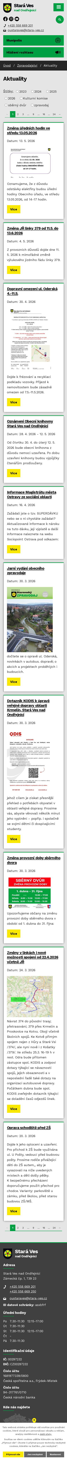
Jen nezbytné (35, 1454)
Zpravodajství (27, 65)
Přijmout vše (13, 1454)
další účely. (46, 1434)
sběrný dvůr (17, 105)
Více (13, 209)
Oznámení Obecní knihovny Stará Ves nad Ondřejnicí (30, 423)
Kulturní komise (35, 98)
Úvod (7, 65)
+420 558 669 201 (20, 25)
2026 (11, 98)
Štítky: (8, 91)
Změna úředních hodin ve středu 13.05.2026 (28, 130)
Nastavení (55, 1454)
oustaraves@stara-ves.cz (26, 30)
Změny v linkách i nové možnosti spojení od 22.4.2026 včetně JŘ (32, 957)
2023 (22, 91)
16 (44, 114)
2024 (37, 91)
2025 (53, 91)
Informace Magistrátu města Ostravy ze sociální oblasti (31, 494)
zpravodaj (41, 105)
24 (54, 114)
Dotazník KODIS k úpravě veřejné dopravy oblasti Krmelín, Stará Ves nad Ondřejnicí (28, 708)
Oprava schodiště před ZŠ (29, 1128)
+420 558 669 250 (23, 1291)
